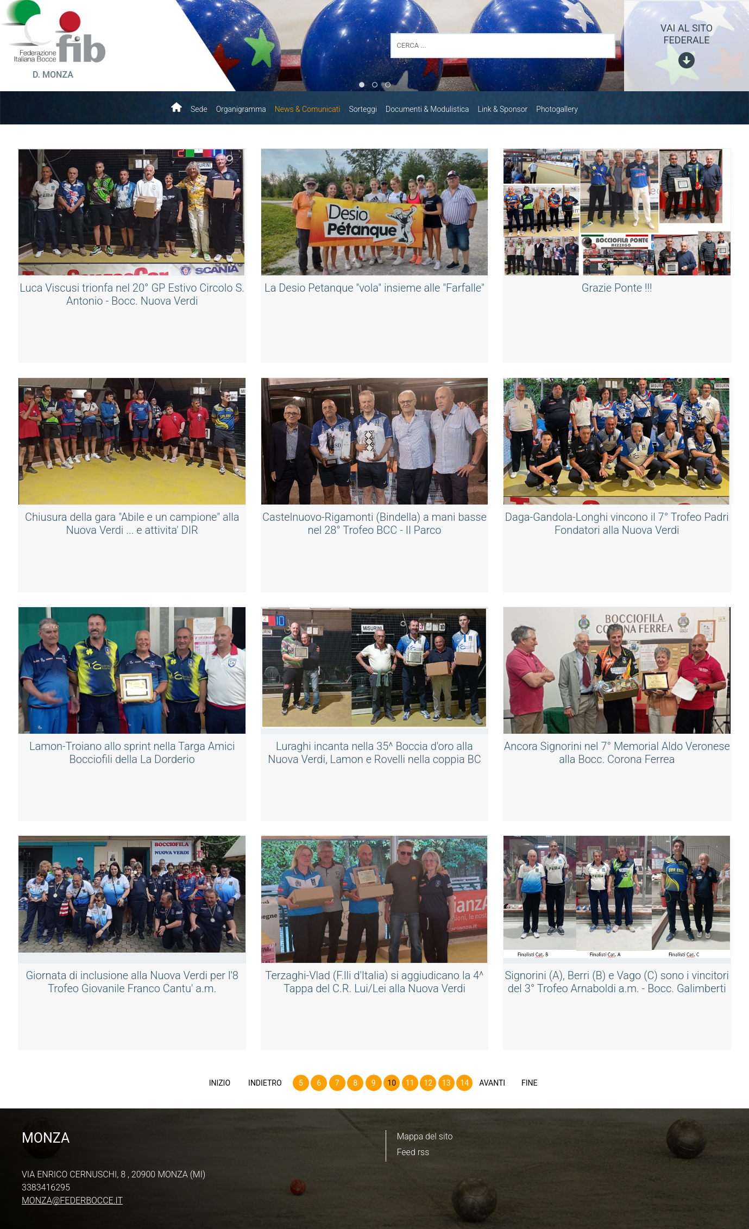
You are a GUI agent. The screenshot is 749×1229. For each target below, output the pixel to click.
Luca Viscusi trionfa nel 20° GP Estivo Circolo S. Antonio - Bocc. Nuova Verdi (132, 294)
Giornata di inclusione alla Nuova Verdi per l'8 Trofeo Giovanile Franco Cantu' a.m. (132, 982)
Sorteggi (363, 109)
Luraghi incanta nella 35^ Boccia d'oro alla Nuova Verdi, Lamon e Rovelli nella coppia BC (374, 753)
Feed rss (413, 1152)
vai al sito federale (686, 34)
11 (410, 1083)
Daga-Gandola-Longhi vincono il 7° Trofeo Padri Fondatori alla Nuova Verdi (617, 523)
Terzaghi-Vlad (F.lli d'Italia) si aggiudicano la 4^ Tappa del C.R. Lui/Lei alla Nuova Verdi (374, 982)
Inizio (219, 1083)
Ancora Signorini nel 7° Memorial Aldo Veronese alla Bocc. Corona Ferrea (617, 753)
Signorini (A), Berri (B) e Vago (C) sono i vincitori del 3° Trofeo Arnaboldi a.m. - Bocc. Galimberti (617, 982)
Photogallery (557, 109)
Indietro (265, 1083)
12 (428, 1083)
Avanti (492, 1083)
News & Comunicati (308, 109)
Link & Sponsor (503, 109)
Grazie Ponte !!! (617, 287)
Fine (529, 1083)
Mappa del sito (425, 1136)
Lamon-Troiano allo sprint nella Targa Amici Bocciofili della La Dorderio (132, 753)
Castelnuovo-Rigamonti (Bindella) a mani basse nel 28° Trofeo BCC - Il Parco (374, 523)
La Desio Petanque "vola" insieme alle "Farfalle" (374, 287)
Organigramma (241, 109)
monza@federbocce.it (72, 1200)
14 (464, 1083)
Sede (199, 109)
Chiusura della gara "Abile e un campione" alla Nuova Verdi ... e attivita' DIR (132, 523)
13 (446, 1083)
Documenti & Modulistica (427, 109)
